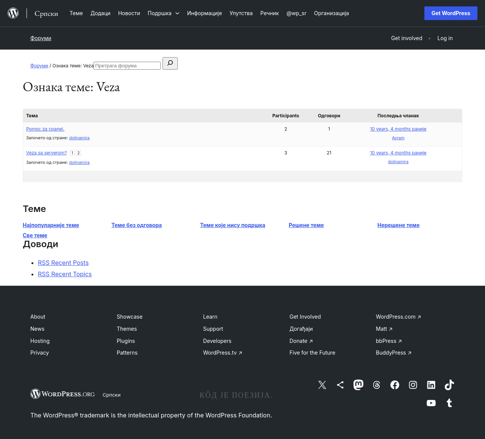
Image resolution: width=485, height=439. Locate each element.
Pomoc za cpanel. (45, 129)
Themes (127, 328)
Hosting (40, 341)
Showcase (129, 316)
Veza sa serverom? (46, 153)
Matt (384, 328)
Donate (301, 341)
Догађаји (301, 328)
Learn (210, 316)
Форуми (40, 38)
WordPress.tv (222, 352)
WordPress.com (398, 316)
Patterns (127, 352)
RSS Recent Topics (65, 274)
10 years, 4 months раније (398, 129)
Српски (111, 395)
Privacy (39, 352)
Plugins (126, 341)
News (37, 328)
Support (213, 328)
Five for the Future (312, 352)
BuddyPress (393, 352)
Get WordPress (451, 13)
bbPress (389, 341)
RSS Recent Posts (63, 262)
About (37, 316)
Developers (217, 341)
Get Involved (305, 316)
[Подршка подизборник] (163, 13)
